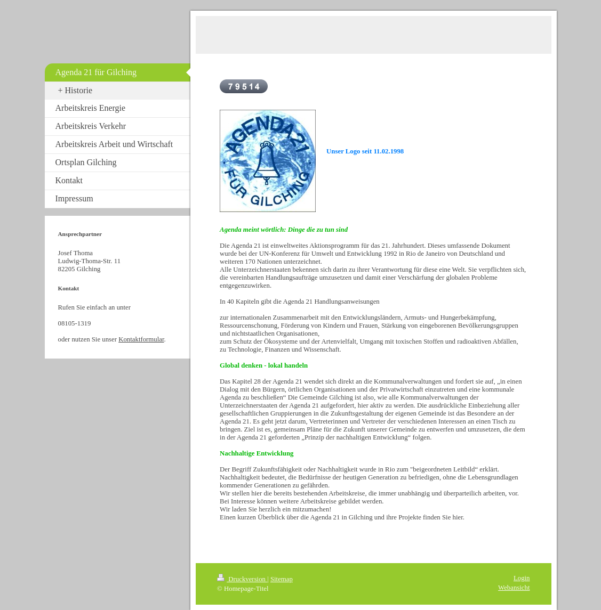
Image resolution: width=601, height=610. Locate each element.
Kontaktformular (141, 339)
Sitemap (281, 579)
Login (522, 578)
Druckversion (242, 579)
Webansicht (514, 587)
